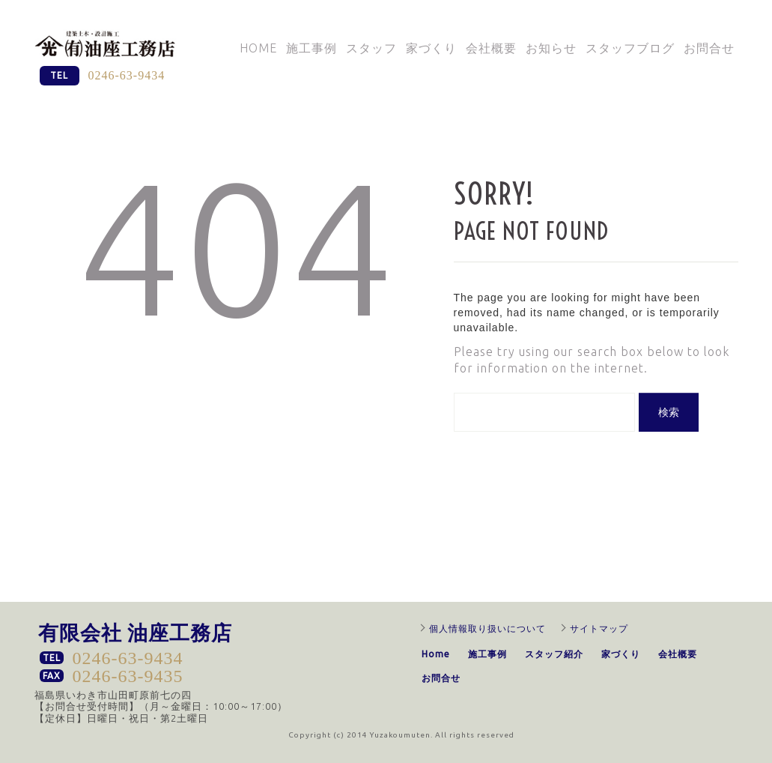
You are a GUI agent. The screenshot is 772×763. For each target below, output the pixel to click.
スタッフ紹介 (554, 654)
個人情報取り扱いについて (487, 628)
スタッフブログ (630, 48)
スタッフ (371, 48)
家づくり (431, 48)
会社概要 (491, 48)
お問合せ (709, 48)
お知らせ (551, 48)
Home (258, 48)
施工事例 (311, 48)
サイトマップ (599, 628)
